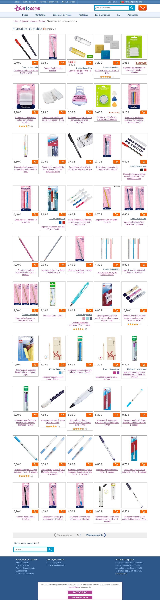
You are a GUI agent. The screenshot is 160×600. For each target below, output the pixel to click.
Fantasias (83, 15)
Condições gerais (53, 563)
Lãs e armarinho (102, 15)
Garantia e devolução (25, 573)
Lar (118, 15)
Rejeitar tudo (80, 597)
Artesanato (133, 15)
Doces (25, 15)
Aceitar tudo (80, 592)
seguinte (96, 535)
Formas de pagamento (49, 2)
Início (17, 2)
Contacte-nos (121, 573)
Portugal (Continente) (132, 2)
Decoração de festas (62, 15)
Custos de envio (29, 2)
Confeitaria (40, 15)
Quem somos (21, 571)
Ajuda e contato (22, 563)
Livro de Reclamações (56, 565)
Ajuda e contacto (69, 2)
